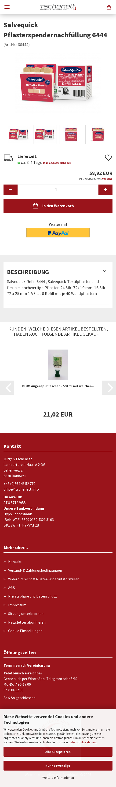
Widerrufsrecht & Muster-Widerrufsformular (43, 579)
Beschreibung (28, 272)
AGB (11, 587)
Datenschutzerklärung (82, 742)
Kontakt (15, 561)
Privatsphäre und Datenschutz (32, 596)
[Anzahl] (58, 190)
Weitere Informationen (58, 777)
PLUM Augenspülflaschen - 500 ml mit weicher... (58, 386)
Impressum (17, 604)
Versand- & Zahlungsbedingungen (35, 570)
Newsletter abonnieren (27, 622)
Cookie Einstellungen (25, 630)
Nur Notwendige (58, 765)
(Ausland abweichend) (57, 163)
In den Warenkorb (53, 205)
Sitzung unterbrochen (26, 613)
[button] (11, 190)
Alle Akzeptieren (58, 752)
